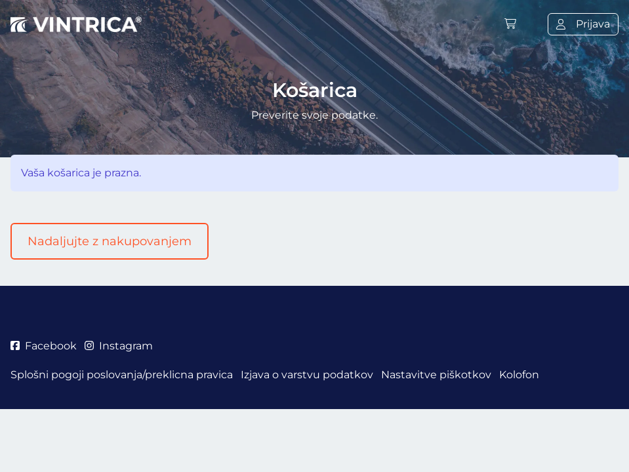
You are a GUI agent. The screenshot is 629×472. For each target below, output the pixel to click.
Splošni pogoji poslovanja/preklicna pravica (121, 374)
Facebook (43, 346)
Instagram (119, 346)
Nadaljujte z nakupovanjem (110, 241)
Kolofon (519, 374)
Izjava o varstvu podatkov (307, 374)
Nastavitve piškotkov (436, 374)
